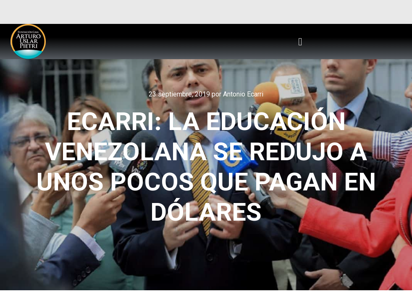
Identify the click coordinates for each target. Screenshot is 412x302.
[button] (300, 41)
